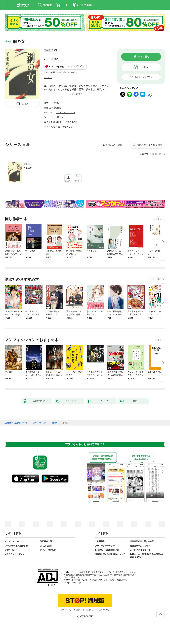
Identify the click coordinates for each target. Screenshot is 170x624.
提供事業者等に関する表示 (142, 541)
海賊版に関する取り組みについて (110, 554)
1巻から (145, 154)
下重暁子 (48, 50)
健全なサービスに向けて (141, 546)
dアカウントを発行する (73, 610)
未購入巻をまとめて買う (149, 144)
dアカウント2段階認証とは (107, 550)
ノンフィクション (65, 112)
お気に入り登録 (114, 144)
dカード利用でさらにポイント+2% (59, 72)
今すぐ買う (143, 56)
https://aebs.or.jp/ (73, 582)
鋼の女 (27, 163)
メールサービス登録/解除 (16, 546)
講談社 (57, 107)
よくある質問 (46, 546)
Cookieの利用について (140, 550)
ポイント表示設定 (48, 550)
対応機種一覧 (46, 541)
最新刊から (158, 154)
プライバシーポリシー (105, 546)
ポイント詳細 (75, 66)
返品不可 (48, 77)
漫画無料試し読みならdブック (16, 423)
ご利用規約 (100, 541)
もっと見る (156, 219)
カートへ (143, 67)
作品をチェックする (143, 77)
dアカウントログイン (14, 554)
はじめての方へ (12, 541)
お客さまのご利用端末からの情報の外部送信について (147, 555)
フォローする (55, 50)
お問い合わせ (11, 550)
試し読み (25, 104)
